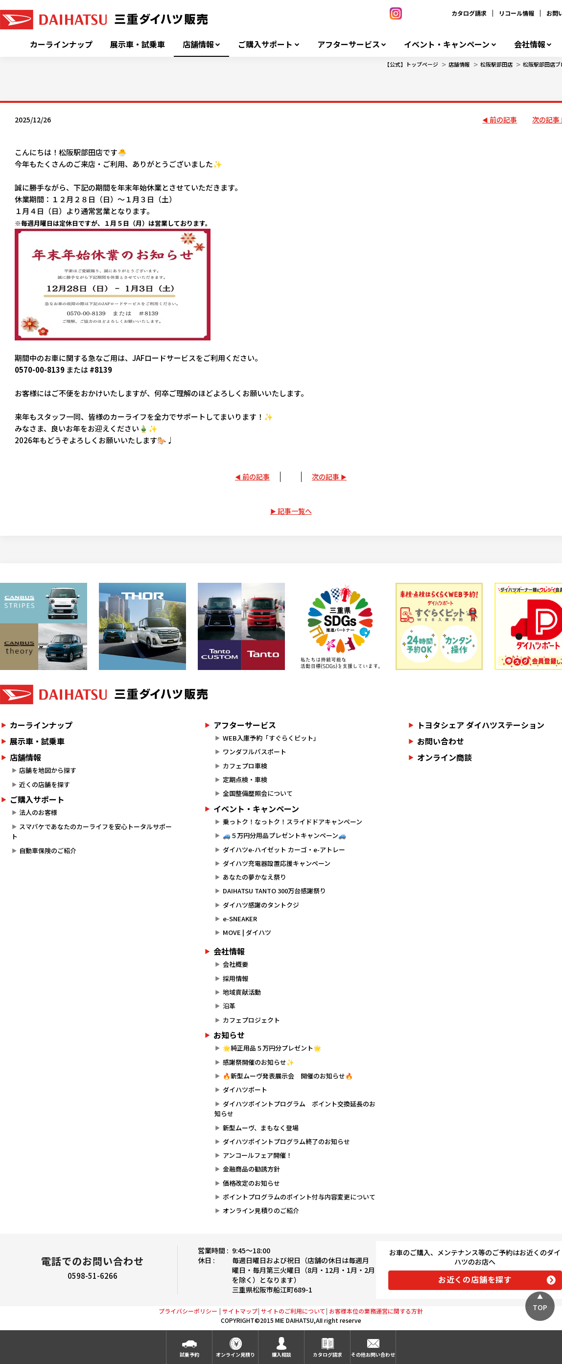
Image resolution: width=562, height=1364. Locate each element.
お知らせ (229, 1035)
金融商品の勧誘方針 (251, 1168)
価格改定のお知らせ (251, 1183)
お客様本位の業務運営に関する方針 (376, 1311)
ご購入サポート (265, 44)
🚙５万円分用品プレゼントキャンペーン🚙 (284, 835)
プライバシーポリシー (188, 1311)
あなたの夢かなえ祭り (254, 877)
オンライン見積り (235, 1354)
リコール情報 (516, 13)
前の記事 (503, 119)
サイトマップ (240, 1311)
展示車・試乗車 (137, 44)
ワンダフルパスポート (254, 751)
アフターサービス (348, 44)
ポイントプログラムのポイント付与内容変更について (299, 1196)
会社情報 (529, 44)
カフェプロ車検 (245, 765)
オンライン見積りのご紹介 (261, 1210)
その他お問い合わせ (373, 1354)
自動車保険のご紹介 (47, 850)
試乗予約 (189, 1354)
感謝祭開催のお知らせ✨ (258, 1062)
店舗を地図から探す (47, 770)
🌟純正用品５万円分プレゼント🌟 (272, 1048)
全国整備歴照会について (258, 793)
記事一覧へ (295, 511)
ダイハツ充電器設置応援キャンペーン (276, 863)
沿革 (229, 1005)
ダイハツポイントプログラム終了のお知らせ (286, 1141)
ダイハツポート (245, 1089)
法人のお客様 (38, 812)
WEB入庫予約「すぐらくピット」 (271, 737)
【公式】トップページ (411, 64)
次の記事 (325, 476)
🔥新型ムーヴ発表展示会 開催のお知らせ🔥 (288, 1075)
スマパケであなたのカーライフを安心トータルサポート (91, 831)
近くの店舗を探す (44, 784)
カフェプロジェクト (251, 1020)
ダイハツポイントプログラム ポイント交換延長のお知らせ (294, 1109)
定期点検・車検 (245, 779)
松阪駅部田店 (496, 64)
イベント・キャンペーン (447, 44)
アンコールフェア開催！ (257, 1155)
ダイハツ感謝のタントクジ (261, 904)
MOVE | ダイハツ (247, 932)
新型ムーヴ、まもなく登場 (261, 1127)
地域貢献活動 (242, 992)
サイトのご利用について (293, 1311)
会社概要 (235, 964)
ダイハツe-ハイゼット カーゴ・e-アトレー (284, 849)
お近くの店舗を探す (475, 1279)
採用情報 (235, 978)
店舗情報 (198, 44)
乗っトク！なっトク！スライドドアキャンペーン (292, 821)
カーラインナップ (61, 44)
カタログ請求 (469, 13)
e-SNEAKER (240, 918)
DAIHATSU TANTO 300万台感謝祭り (274, 890)
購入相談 (281, 1354)
